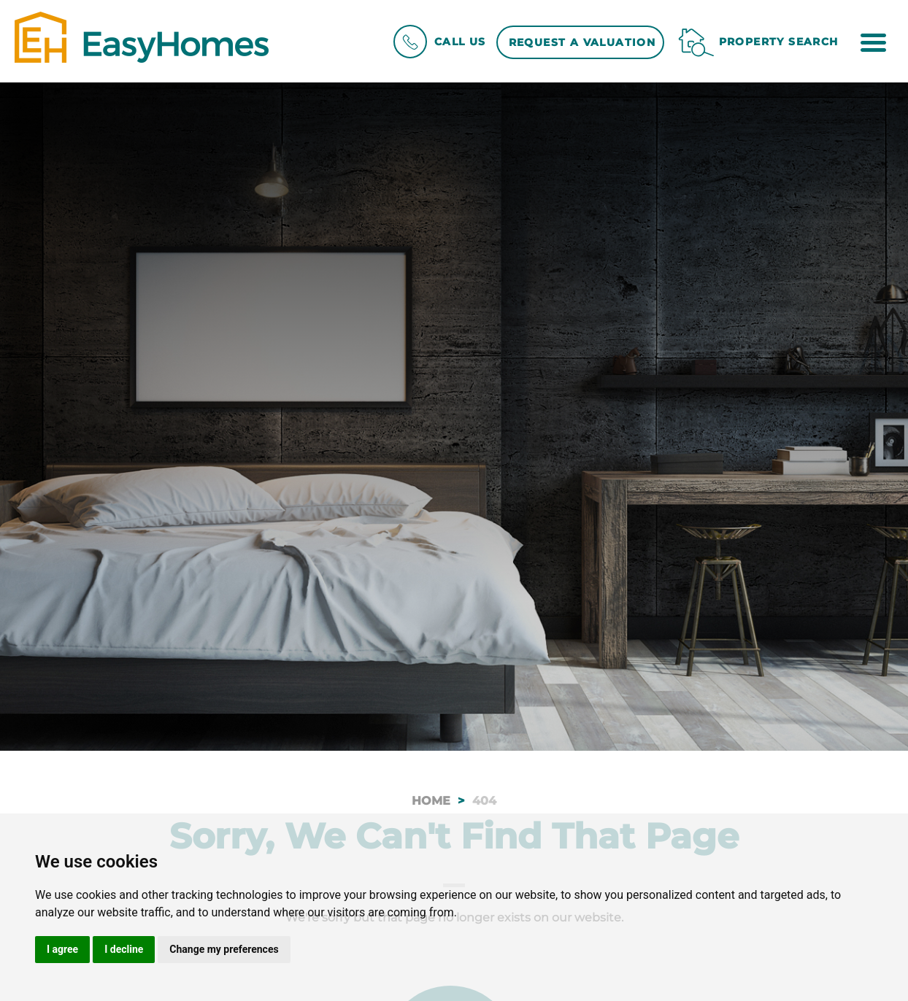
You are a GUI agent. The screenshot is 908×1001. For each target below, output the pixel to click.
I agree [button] (62, 949)
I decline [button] (123, 949)
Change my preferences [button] (223, 949)
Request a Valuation (582, 42)
